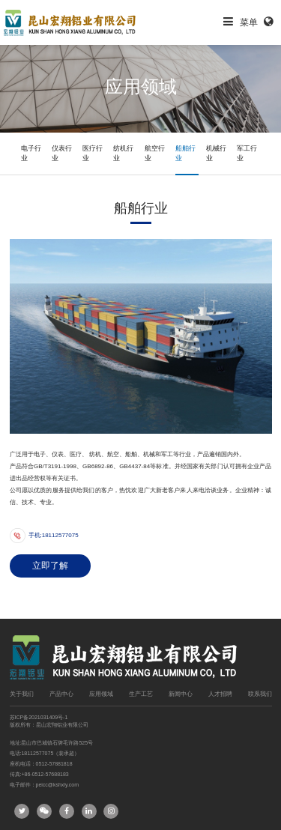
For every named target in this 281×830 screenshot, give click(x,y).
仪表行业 (62, 153)
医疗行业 (92, 153)
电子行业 (31, 153)
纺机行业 (123, 153)
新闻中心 (181, 694)
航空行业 (155, 153)
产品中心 (61, 694)
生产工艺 (141, 694)
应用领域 (101, 694)
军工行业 (247, 153)
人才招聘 (220, 694)
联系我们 (260, 694)
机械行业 (216, 153)
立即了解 (50, 565)
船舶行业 (185, 153)
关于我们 (22, 694)
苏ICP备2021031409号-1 (39, 717)
